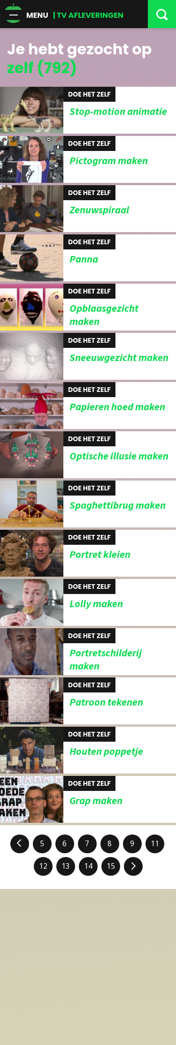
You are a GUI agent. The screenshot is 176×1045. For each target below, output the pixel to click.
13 (65, 866)
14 (88, 866)
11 (155, 843)
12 (43, 866)
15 (111, 866)
